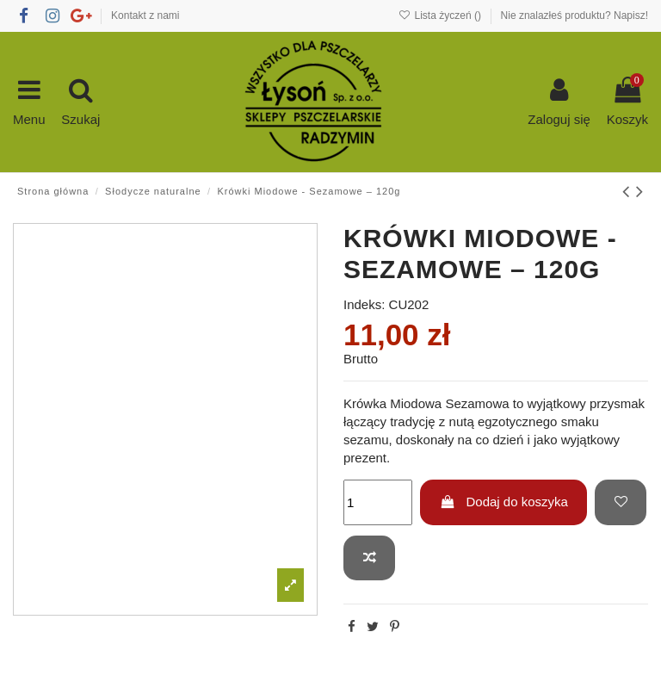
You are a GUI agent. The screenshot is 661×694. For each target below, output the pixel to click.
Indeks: (364, 304)
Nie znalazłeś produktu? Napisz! (574, 15)
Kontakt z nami (145, 15)
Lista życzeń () (441, 15)
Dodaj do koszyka (504, 501)
